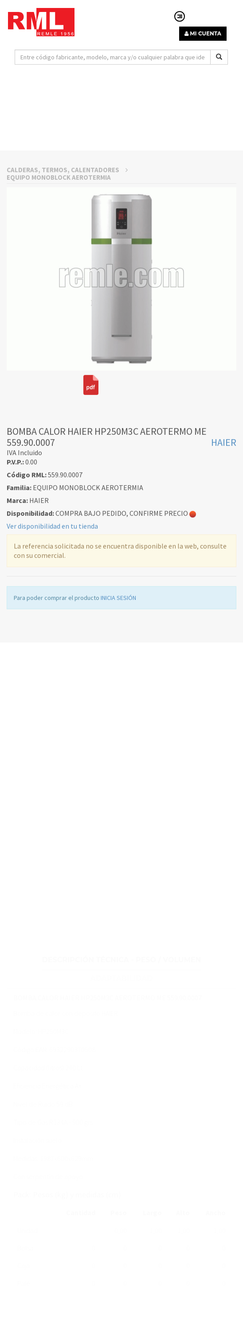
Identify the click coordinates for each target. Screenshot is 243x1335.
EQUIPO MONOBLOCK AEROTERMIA (59, 250)
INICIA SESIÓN (118, 670)
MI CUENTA (202, 33)
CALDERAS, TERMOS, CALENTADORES (67, 242)
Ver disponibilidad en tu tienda (52, 598)
